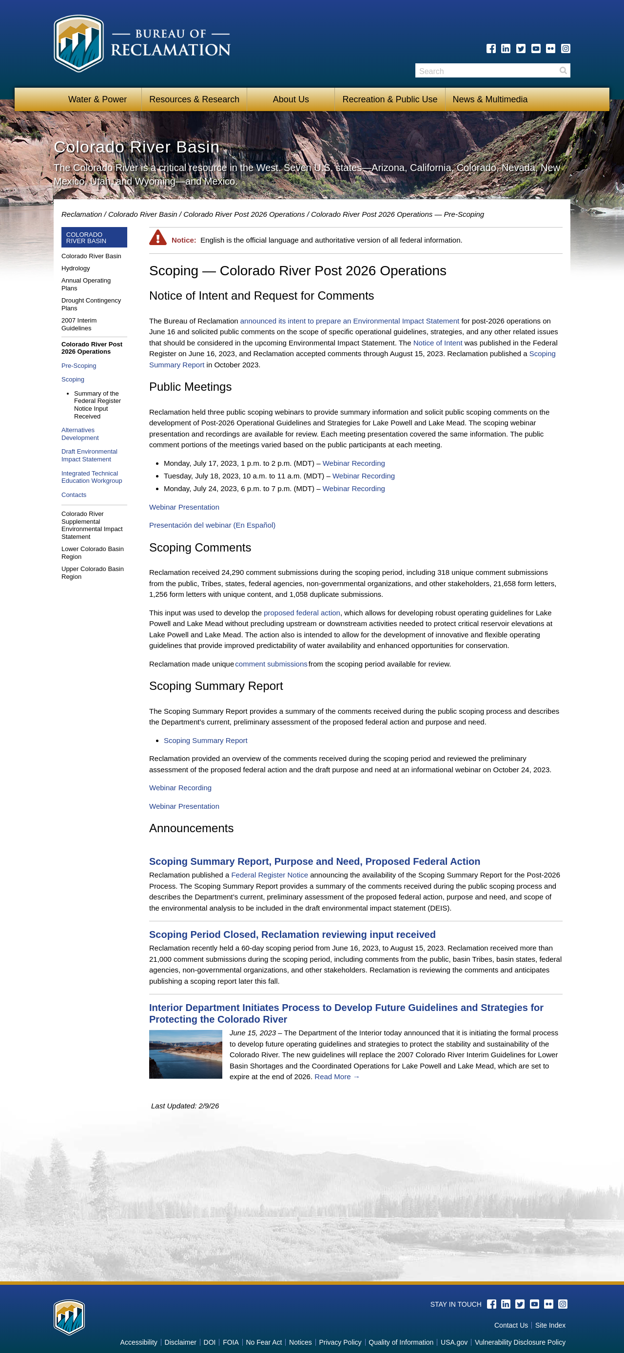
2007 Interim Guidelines (79, 324)
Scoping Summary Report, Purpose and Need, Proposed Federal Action (314, 861)
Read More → (337, 1076)
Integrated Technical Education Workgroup (91, 477)
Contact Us (511, 1325)
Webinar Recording (354, 463)
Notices (300, 1342)
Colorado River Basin (142, 214)
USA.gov (454, 1342)
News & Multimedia (490, 99)
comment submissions (271, 664)
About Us (291, 99)
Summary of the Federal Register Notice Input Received (97, 405)
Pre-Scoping (79, 365)
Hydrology (75, 268)
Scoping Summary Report (206, 740)
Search (563, 70)
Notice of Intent (438, 343)
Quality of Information (401, 1342)
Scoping (72, 379)
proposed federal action (302, 613)
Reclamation (81, 214)
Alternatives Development (80, 433)
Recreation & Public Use (389, 99)
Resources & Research (194, 99)
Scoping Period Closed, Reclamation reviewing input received (292, 934)
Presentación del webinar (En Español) (212, 525)
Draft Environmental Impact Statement (89, 455)
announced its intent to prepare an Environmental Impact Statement (349, 321)
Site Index (550, 1325)
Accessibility (138, 1342)
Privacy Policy (340, 1342)
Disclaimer (180, 1342)
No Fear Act (264, 1342)
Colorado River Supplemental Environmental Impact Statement (92, 525)
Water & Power (97, 99)
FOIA (231, 1342)
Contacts (73, 494)
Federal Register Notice (269, 875)
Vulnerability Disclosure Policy (520, 1342)
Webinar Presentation (184, 507)
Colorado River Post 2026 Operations (244, 214)
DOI (210, 1342)
